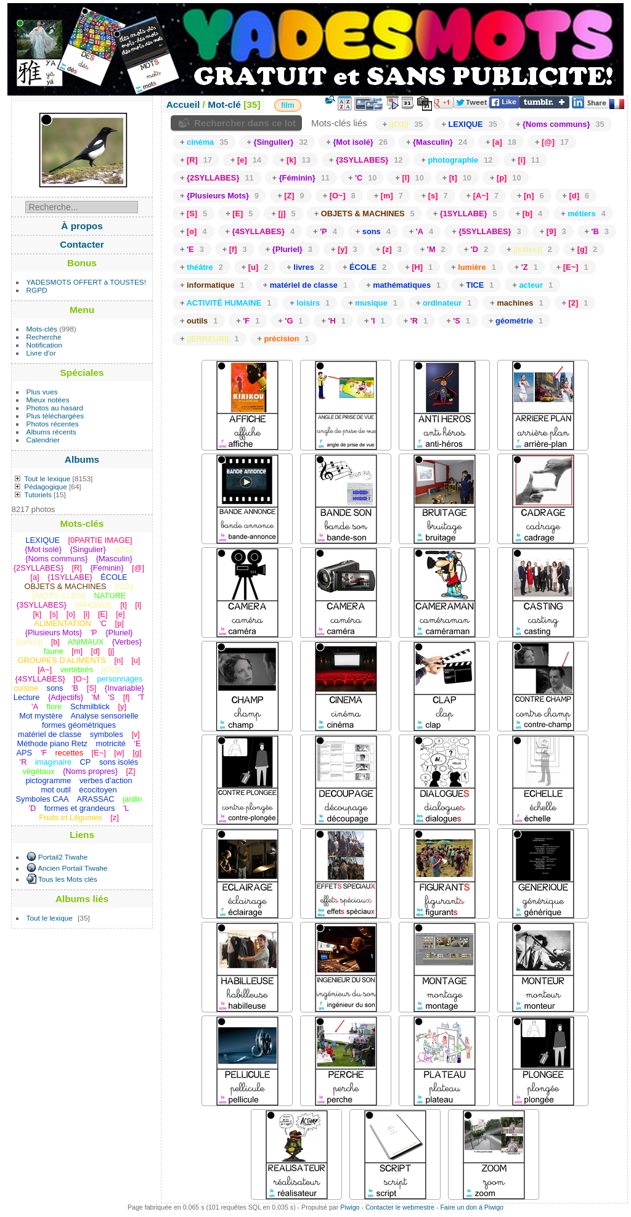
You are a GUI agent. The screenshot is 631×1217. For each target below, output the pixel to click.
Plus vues (42, 392)
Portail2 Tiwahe (63, 857)
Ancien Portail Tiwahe (72, 868)
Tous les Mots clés (67, 879)
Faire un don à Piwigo (471, 1207)
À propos (81, 226)
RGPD (36, 290)
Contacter (82, 244)
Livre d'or (41, 353)
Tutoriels (38, 494)
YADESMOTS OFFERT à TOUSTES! (86, 282)
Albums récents (51, 432)
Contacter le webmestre (399, 1207)
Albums (82, 459)
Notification (44, 345)
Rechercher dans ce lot (245, 123)
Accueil (183, 104)
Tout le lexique (47, 478)
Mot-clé (224, 104)
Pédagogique (45, 486)
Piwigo (349, 1207)
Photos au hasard (54, 408)
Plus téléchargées (55, 416)
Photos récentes (52, 424)
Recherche (44, 337)
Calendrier (43, 440)
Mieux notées (48, 400)
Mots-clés (41, 329)
